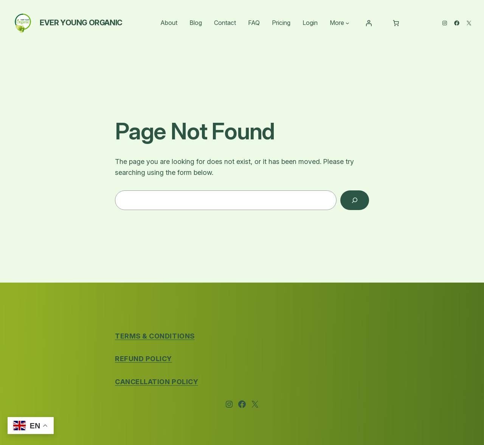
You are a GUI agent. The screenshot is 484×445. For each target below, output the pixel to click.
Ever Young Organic (81, 22)
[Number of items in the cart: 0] (395, 23)
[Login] (368, 23)
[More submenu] (347, 23)
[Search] (354, 200)
